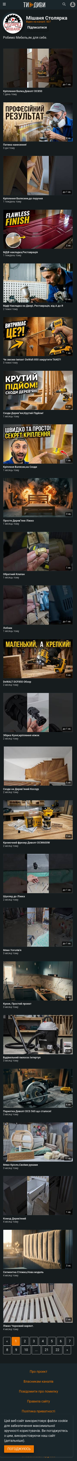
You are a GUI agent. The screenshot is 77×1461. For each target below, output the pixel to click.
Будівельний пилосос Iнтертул (21, 1057)
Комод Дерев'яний (14, 1218)
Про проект (38, 1372)
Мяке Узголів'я (12, 950)
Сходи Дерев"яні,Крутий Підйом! (23, 413)
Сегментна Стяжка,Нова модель (23, 1272)
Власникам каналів (39, 1381)
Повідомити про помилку (38, 1391)
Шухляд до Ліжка (14, 896)
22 (57, 1350)
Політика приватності (38, 1411)
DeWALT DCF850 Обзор (17, 681)
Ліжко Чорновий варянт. (18, 1325)
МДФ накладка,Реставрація (20, 252)
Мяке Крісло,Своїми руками (20, 1164)
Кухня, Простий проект (17, 1003)
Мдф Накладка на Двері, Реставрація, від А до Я (33, 305)
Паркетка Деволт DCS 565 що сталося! (27, 1111)
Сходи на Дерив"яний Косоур (21, 789)
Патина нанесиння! (14, 144)
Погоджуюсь (19, 1449)
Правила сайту (38, 1401)
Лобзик (7, 627)
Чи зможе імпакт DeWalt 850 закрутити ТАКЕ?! (32, 359)
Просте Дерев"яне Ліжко (18, 520)
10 (26, 1350)
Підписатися (37, 27)
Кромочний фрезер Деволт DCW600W (26, 842)
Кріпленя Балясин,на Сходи (20, 466)
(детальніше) (14, 1441)
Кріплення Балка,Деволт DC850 (22, 91)
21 (46, 1350)
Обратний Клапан (14, 574)
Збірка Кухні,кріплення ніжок (21, 735)
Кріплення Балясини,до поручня (23, 198)
